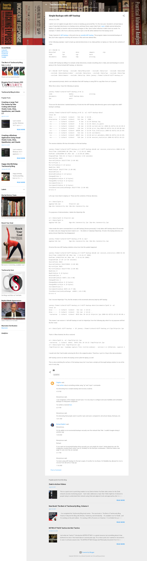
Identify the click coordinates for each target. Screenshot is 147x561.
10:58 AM (59, 435)
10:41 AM (59, 419)
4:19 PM (58, 391)
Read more (121, 500)
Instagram (5, 55)
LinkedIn (4, 50)
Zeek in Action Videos (57, 484)
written (62, 385)
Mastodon (5, 52)
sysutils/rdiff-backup (87, 35)
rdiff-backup (64, 35)
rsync (103, 26)
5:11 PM (58, 453)
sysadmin (56, 375)
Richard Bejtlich (61, 424)
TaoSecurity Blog (58, 4)
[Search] (127, 5)
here (70, 405)
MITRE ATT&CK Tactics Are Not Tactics (64, 528)
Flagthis (58, 382)
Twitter (4, 57)
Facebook (5, 54)
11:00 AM (59, 465)
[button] (124, 16)
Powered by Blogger (86, 552)
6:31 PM (58, 408)
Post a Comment (56, 470)
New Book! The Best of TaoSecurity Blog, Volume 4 (68, 506)
